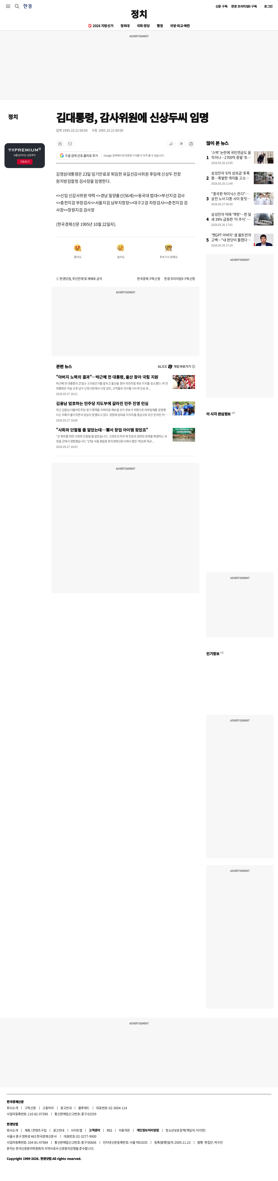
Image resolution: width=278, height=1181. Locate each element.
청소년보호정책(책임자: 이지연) (185, 1130)
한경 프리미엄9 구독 (244, 6)
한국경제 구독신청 (148, 278)
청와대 (125, 25)
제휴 (27, 1130)
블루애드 (83, 1107)
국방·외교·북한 (180, 25)
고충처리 (48, 1107)
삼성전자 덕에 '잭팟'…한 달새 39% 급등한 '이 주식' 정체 (231, 219)
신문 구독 (221, 6)
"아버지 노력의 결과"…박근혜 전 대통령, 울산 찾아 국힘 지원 (107, 377)
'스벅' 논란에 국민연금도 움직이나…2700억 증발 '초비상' (231, 157)
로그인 (268, 6)
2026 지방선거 (103, 25)
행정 (160, 25)
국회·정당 (143, 25)
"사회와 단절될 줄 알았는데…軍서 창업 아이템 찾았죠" (102, 430)
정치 (139, 14)
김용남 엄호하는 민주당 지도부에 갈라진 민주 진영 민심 (102, 403)
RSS (109, 1130)
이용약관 (124, 1130)
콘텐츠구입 (39, 1130)
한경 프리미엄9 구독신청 (179, 278)
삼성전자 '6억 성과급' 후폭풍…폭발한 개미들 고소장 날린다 (230, 178)
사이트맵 (76, 1130)
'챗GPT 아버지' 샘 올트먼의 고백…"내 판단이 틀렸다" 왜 (231, 239)
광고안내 (66, 1107)
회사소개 (12, 1107)
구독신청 (30, 1107)
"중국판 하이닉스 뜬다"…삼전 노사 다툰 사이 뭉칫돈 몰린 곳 (230, 198)
